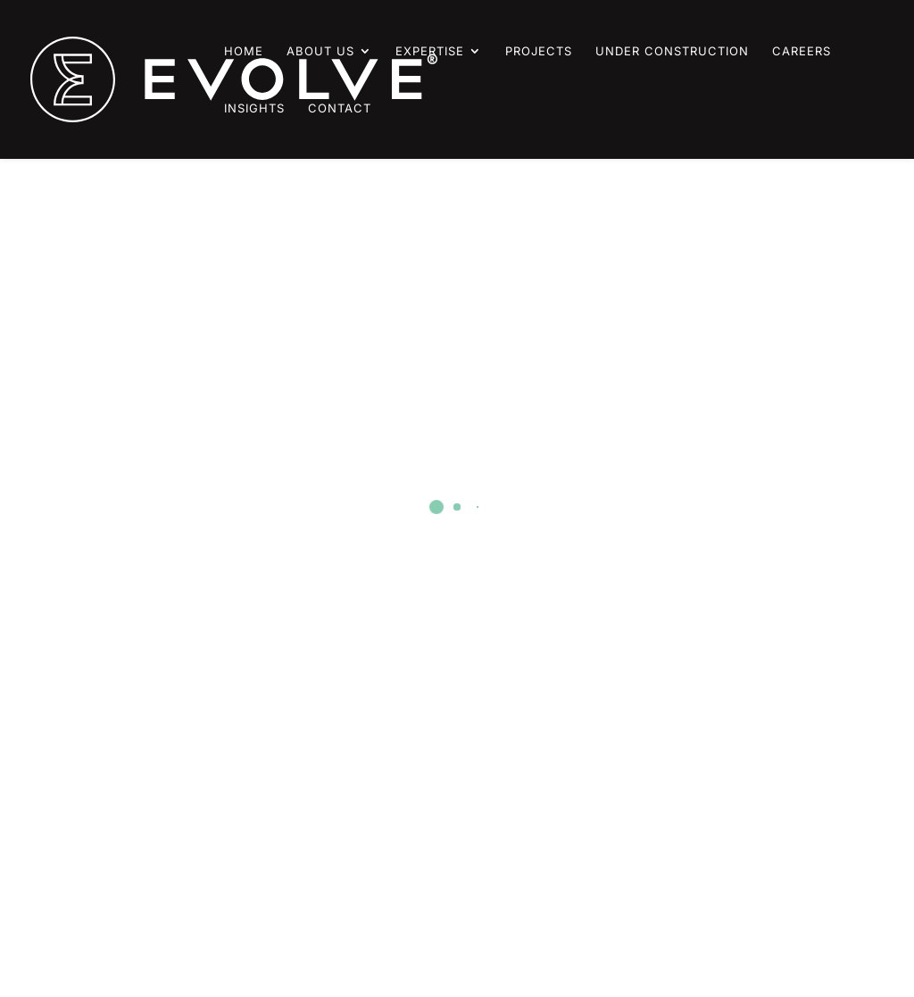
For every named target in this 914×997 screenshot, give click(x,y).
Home (243, 51)
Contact (339, 108)
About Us (320, 51)
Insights (254, 108)
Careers (801, 51)
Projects (538, 51)
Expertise (429, 51)
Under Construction (672, 51)
